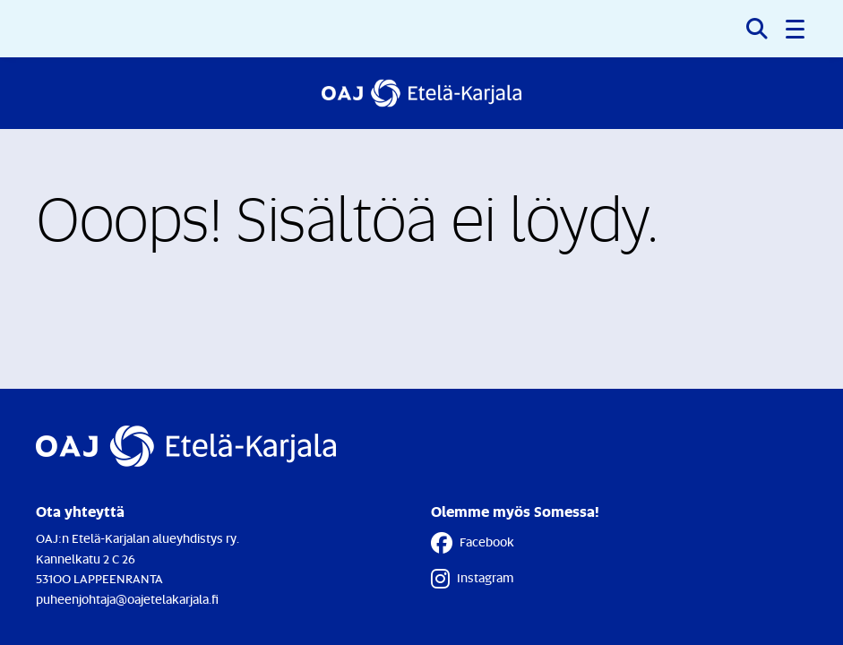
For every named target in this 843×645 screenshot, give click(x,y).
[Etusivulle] (421, 93)
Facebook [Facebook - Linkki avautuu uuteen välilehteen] (472, 543)
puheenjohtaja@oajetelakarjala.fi (127, 598)
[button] (796, 28)
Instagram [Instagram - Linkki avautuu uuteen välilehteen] (472, 578)
